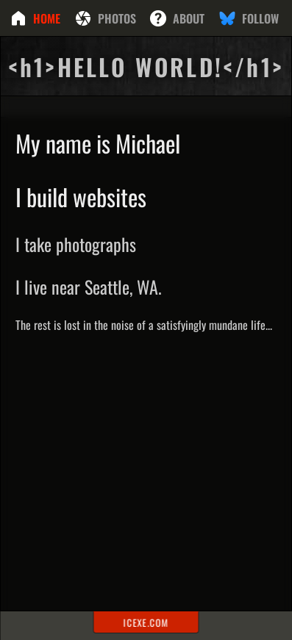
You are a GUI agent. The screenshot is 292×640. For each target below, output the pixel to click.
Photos (117, 18)
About (188, 18)
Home (46, 18)
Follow (260, 18)
